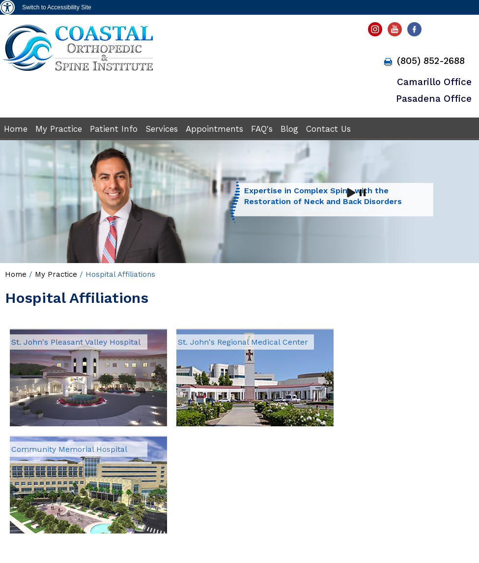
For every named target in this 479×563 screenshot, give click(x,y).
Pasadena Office (434, 98)
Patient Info (114, 129)
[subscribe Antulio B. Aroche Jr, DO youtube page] (396, 32)
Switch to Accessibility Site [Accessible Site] (56, 7)
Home (16, 129)
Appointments (214, 129)
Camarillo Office (434, 82)
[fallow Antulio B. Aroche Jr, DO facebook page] (416, 32)
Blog (289, 129)
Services (161, 129)
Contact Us (328, 129)
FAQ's (262, 129)
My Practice (58, 129)
